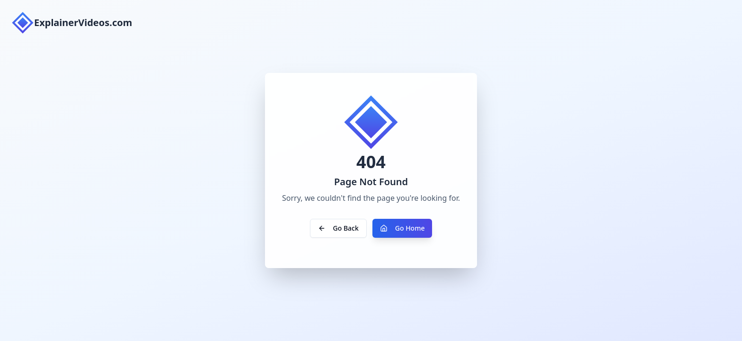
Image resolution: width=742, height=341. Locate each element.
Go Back (338, 228)
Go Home (402, 228)
